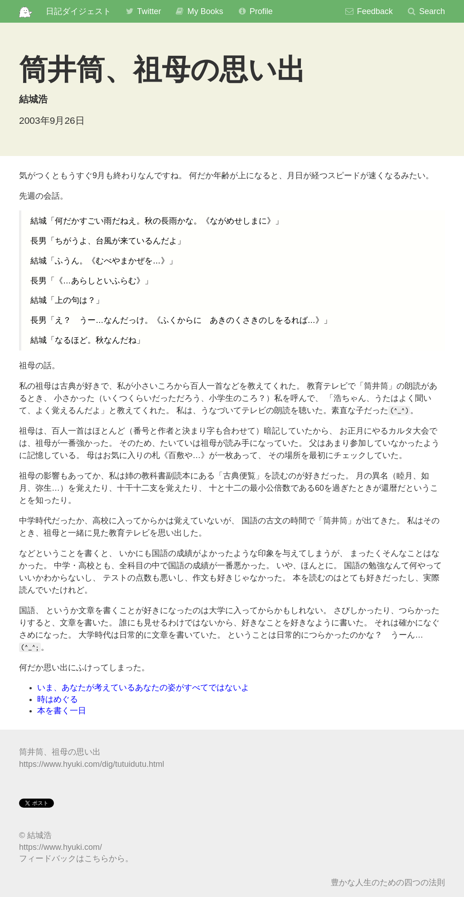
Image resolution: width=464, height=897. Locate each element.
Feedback (368, 11)
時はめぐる (57, 699)
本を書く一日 (61, 710)
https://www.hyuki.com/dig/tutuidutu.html (91, 764)
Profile (255, 11)
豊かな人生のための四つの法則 (388, 882)
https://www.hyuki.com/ (60, 847)
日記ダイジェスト (78, 11)
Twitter (143, 11)
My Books (198, 11)
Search (425, 11)
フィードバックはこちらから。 (76, 858)
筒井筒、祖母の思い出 (60, 751)
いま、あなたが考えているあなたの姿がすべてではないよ (143, 687)
